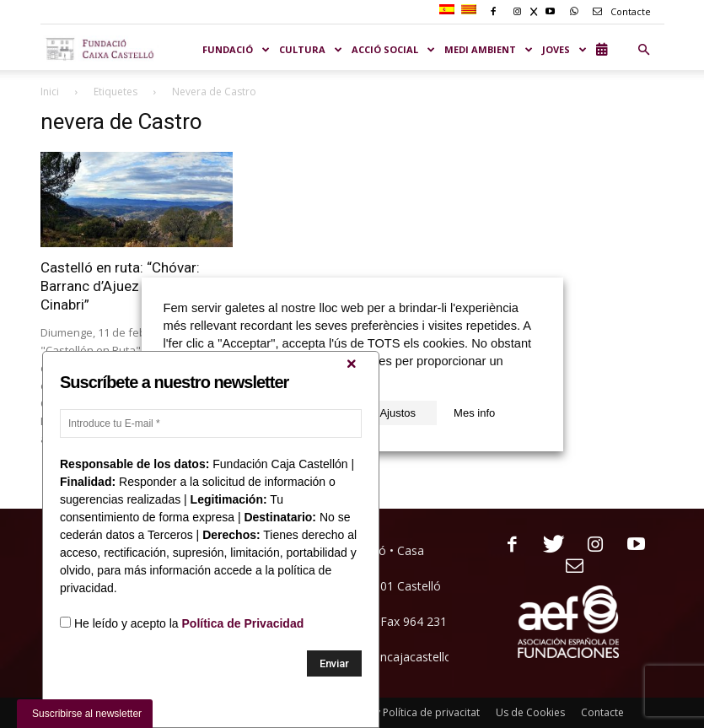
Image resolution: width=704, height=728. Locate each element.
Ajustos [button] (397, 413)
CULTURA (311, 49)
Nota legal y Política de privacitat (402, 712)
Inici (49, 91)
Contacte (619, 11)
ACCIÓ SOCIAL (394, 49)
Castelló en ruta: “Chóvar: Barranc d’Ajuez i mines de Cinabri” (123, 286)
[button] (644, 50)
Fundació (236, 49)
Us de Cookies (530, 712)
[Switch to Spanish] (449, 10)
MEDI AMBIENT (489, 49)
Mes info (474, 412)
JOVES (565, 49)
